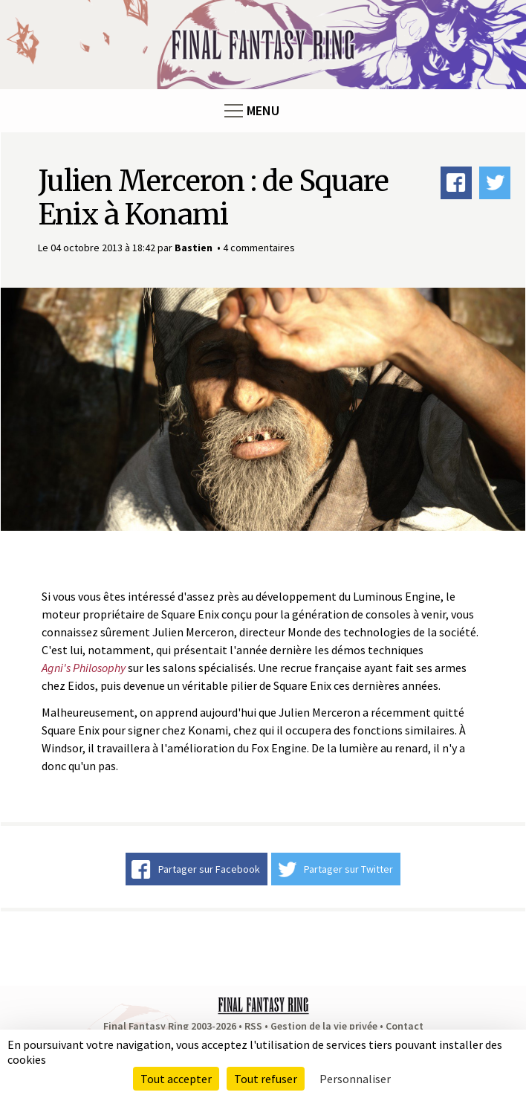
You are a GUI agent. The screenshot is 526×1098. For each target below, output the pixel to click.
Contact (404, 1026)
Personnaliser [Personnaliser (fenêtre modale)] (355, 1078)
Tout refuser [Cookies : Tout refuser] (265, 1078)
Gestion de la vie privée (323, 1026)
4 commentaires (259, 247)
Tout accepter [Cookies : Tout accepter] (176, 1078)
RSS (253, 1026)
